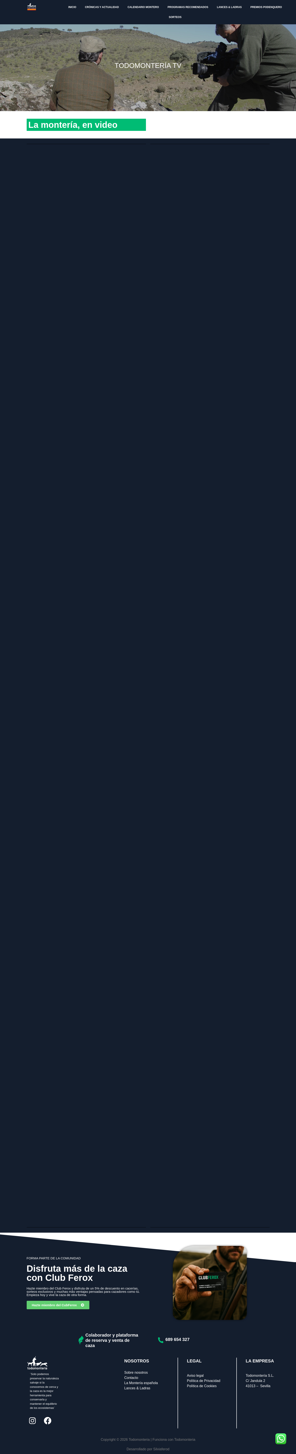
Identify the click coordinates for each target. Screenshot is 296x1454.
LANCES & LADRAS (229, 7)
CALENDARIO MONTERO (143, 7)
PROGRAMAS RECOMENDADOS (188, 7)
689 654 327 (177, 1339)
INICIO (72, 7)
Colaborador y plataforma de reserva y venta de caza (111, 1340)
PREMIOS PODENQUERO (266, 7)
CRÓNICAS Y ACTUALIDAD (102, 7)
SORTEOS (175, 17)
